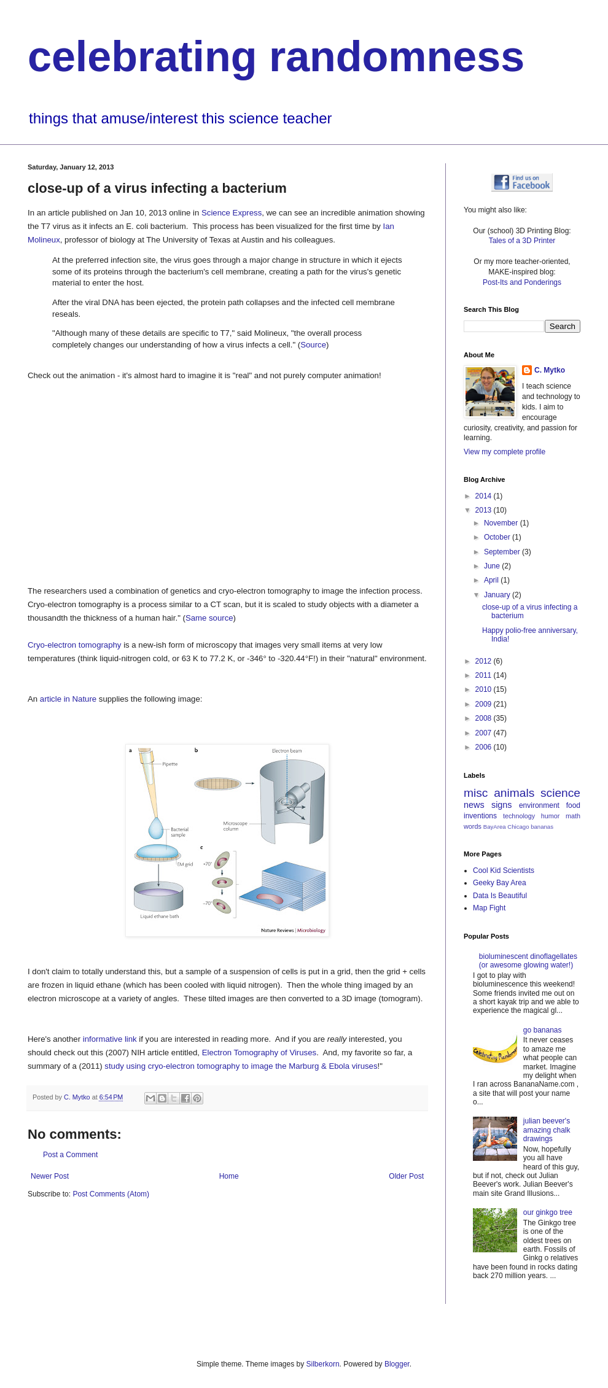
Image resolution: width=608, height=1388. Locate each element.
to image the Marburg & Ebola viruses (310, 1066)
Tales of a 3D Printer (522, 240)
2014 (484, 496)
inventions (480, 816)
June (493, 566)
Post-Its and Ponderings (522, 282)
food (573, 805)
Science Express (231, 212)
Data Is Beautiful (500, 895)
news (474, 805)
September (503, 552)
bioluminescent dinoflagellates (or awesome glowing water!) (528, 960)
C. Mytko (549, 370)
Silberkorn (323, 1364)
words (472, 826)
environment (539, 805)
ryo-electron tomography (197, 1066)
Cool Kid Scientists (503, 870)
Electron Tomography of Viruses (259, 1052)
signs (501, 805)
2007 (484, 733)
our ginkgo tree (547, 1212)
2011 (484, 675)
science (560, 792)
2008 (484, 718)
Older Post (406, 1176)
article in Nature (68, 699)
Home (229, 1176)
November (502, 523)
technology (519, 816)
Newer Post (50, 1176)
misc (476, 792)
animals (514, 792)
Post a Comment (70, 1154)
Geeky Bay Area (499, 882)
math (573, 816)
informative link (110, 1039)
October (498, 537)
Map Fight (489, 908)
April (492, 580)
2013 (484, 510)
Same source (209, 617)
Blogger (397, 1364)
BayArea (494, 826)
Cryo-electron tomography (74, 644)
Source (313, 344)
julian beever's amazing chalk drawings (547, 1130)
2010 (484, 689)
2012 (484, 661)
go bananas (542, 1030)
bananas (542, 826)
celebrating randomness (276, 56)
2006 (484, 747)
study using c (128, 1066)
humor (550, 816)
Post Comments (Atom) (110, 1194)
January (498, 595)
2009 (484, 704)
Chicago (518, 826)
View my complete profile (504, 452)
